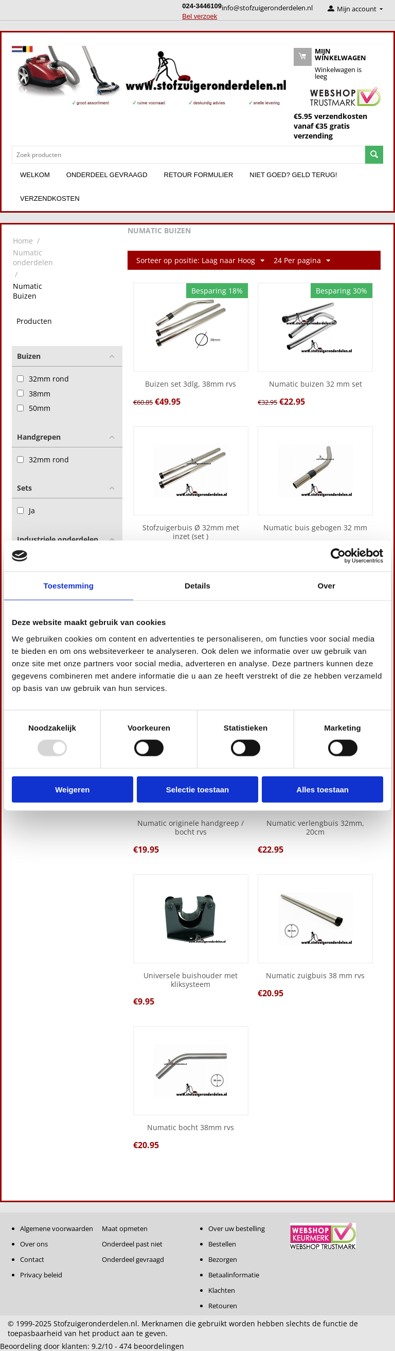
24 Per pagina (302, 260)
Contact (32, 1259)
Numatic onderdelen (33, 257)
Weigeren (72, 789)
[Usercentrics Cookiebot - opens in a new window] (338, 556)
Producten (34, 321)
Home (23, 241)
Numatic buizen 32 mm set (315, 384)
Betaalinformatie (233, 1274)
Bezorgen (222, 1259)
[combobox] (188, 155)
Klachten (221, 1290)
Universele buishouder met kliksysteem (190, 980)
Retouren (222, 1305)
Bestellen (222, 1244)
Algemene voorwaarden (56, 1228)
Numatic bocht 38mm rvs (190, 1127)
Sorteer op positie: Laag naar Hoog (200, 260)
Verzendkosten (50, 198)
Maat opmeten (125, 1228)
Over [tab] (326, 585)
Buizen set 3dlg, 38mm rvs (190, 384)
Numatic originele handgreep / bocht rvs (190, 828)
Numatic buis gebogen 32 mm (315, 528)
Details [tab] (197, 585)
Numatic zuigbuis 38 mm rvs (315, 976)
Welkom (35, 175)
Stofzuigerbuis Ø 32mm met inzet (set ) (190, 532)
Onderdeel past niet (132, 1244)
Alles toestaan (322, 789)
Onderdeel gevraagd (107, 175)
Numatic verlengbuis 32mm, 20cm (315, 828)
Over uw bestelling (236, 1228)
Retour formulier (199, 175)
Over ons (34, 1244)
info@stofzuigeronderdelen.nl (267, 7)
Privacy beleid (41, 1274)
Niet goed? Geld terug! (293, 175)
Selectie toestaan (197, 789)
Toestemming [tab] (69, 585)
